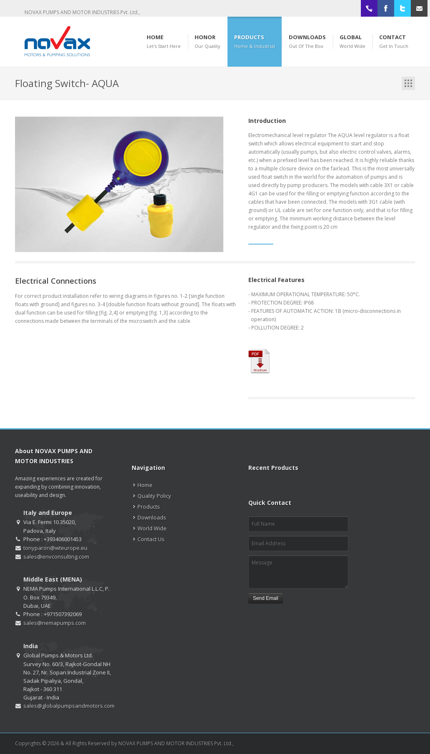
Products (149, 506)
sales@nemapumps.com (54, 623)
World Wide (152, 528)
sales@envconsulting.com (56, 556)
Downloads (152, 517)
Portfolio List (408, 83)
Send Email (265, 598)
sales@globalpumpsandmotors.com (69, 705)
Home (145, 485)
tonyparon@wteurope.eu (55, 548)
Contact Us (151, 539)
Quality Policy (154, 495)
